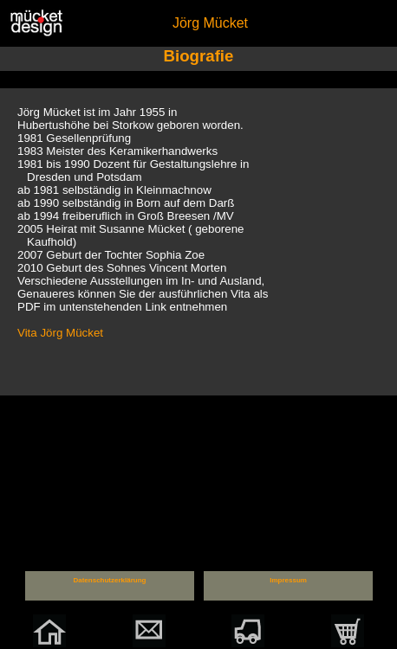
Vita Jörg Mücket (60, 332)
